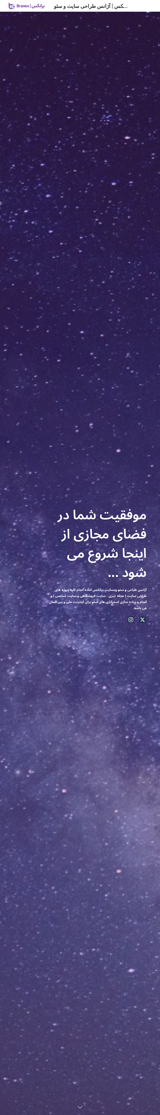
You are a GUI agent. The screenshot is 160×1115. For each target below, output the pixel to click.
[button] (80, 1107)
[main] (97, 542)
